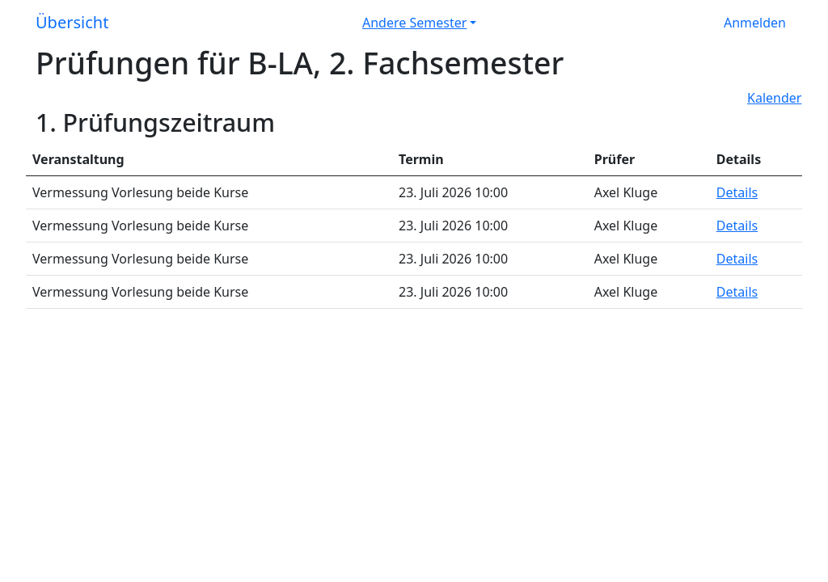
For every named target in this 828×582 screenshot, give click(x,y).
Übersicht (72, 22)
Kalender (774, 98)
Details (737, 192)
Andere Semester (414, 23)
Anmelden (755, 23)
